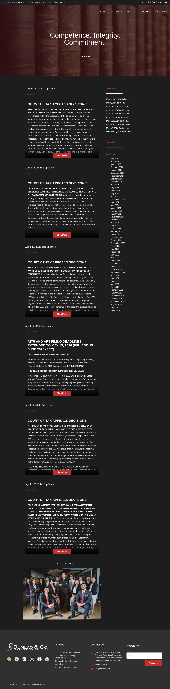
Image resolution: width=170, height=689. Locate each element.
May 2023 (115, 226)
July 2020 (115, 307)
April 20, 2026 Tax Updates (117, 106)
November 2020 (117, 296)
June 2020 (115, 310)
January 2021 (116, 293)
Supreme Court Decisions (66, 667)
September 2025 (118, 182)
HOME (88, 12)
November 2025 (117, 176)
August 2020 (116, 304)
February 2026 (117, 167)
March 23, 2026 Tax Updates (118, 121)
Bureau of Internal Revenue (66, 661)
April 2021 (115, 287)
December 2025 (117, 173)
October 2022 (116, 240)
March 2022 (116, 261)
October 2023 (116, 220)
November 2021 (117, 269)
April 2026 (115, 161)
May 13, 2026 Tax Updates (117, 99)
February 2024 (117, 211)
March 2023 (116, 228)
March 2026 (116, 164)
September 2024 (118, 199)
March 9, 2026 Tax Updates (117, 128)
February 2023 (117, 231)
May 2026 (115, 158)
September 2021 (118, 272)
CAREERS (145, 12)
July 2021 (115, 278)
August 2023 (116, 223)
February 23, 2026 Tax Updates (119, 132)
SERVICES (101, 12)
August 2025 (116, 185)
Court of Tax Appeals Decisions (68, 652)
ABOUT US (131, 12)
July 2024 (115, 202)
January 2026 (116, 170)
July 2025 (115, 188)
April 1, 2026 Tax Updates (117, 117)
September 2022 (118, 243)
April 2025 (115, 196)
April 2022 (115, 258)
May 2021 (115, 284)
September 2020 (118, 302)
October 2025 (116, 179)
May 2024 (115, 205)
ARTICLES (116, 12)
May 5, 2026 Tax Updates (117, 103)
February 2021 (117, 290)
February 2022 (117, 264)
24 (65, 564)
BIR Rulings (59, 664)
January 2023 (116, 234)
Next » (72, 564)
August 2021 (116, 275)
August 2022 (116, 246)
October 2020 (116, 299)
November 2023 (117, 217)
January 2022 (116, 266)
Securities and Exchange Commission (65, 657)
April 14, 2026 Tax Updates (117, 113)
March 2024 (116, 208)
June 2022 (115, 252)
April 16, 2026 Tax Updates (117, 110)
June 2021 (115, 281)
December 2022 (117, 237)
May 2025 (115, 193)
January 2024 (116, 214)
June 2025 (115, 190)
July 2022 (115, 249)
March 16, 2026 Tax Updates (118, 124)
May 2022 (115, 255)
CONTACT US (161, 12)
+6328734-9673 (101, 665)
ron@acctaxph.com (102, 669)
